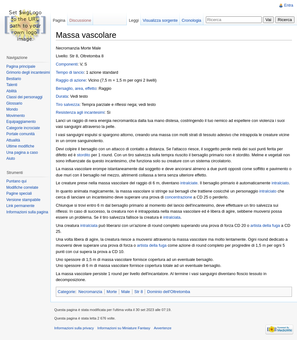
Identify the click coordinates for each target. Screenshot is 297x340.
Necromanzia (90, 291)
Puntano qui (16, 181)
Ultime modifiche (20, 146)
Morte (112, 291)
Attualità (13, 140)
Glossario (14, 103)
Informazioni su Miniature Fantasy (123, 328)
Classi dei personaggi (24, 97)
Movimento (15, 115)
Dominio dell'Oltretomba (168, 291)
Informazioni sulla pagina (27, 212)
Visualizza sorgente (160, 20)
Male (125, 291)
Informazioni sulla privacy (74, 328)
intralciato (280, 183)
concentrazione (178, 197)
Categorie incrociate (23, 128)
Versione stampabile (23, 200)
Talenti (11, 85)
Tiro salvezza (67, 104)
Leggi (134, 20)
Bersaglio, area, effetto (76, 88)
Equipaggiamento (21, 121)
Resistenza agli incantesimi (80, 112)
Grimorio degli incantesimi (28, 72)
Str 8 (138, 291)
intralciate (189, 183)
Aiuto (10, 158)
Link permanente (20, 206)
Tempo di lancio (70, 72)
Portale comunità (20, 134)
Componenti (67, 64)
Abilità (11, 91)
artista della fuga (265, 225)
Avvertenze (163, 328)
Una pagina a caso (22, 152)
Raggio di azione (71, 80)
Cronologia (191, 20)
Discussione (80, 20)
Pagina (59, 20)
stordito (83, 155)
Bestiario (13, 79)
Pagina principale (20, 66)
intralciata (172, 217)
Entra (288, 5)
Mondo (12, 109)
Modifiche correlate (22, 187)
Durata (62, 96)
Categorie (66, 291)
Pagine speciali (19, 193)
